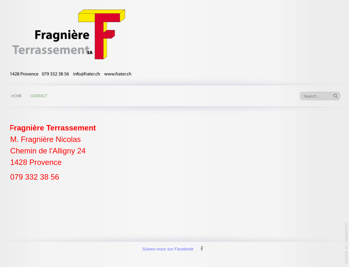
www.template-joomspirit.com (346, 243)
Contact (38, 96)
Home (16, 96)
